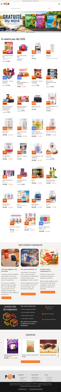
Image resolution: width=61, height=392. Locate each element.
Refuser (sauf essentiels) (36, 389)
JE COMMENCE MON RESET (28, 294)
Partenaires (49, 379)
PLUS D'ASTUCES (6, 297)
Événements (49, 381)
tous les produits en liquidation (30, 361)
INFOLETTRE (49, 377)
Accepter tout (22, 389)
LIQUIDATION (23, 380)
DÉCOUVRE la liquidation (48, 292)
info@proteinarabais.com (37, 381)
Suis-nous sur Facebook (49, 319)
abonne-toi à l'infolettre (49, 307)
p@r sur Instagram (48, 314)
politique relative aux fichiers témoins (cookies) (30, 386)
